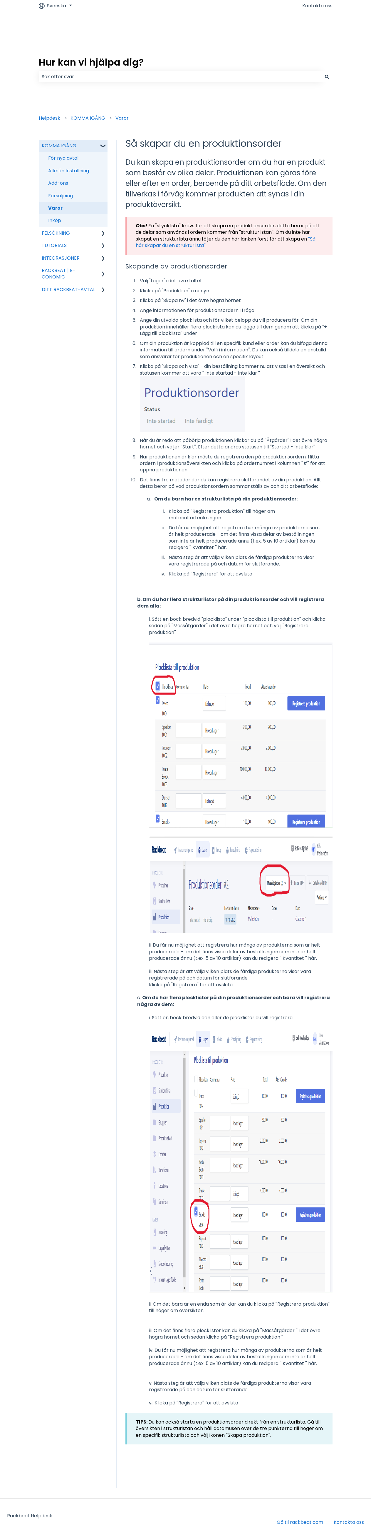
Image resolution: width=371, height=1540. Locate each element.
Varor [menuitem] (55, 208)
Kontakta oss (317, 6)
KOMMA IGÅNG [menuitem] (59, 145)
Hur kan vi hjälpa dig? (91, 62)
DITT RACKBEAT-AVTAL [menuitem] (68, 289)
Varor (122, 118)
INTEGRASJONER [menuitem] (61, 258)
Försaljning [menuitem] (60, 195)
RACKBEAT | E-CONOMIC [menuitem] (58, 273)
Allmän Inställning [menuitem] (68, 170)
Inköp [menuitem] (54, 220)
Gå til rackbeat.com (300, 1522)
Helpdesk (49, 118)
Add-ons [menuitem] (58, 183)
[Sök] (327, 76)
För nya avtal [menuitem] (63, 158)
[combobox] (180, 76)
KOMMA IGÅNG (87, 118)
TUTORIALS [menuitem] (54, 245)
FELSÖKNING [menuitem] (56, 233)
